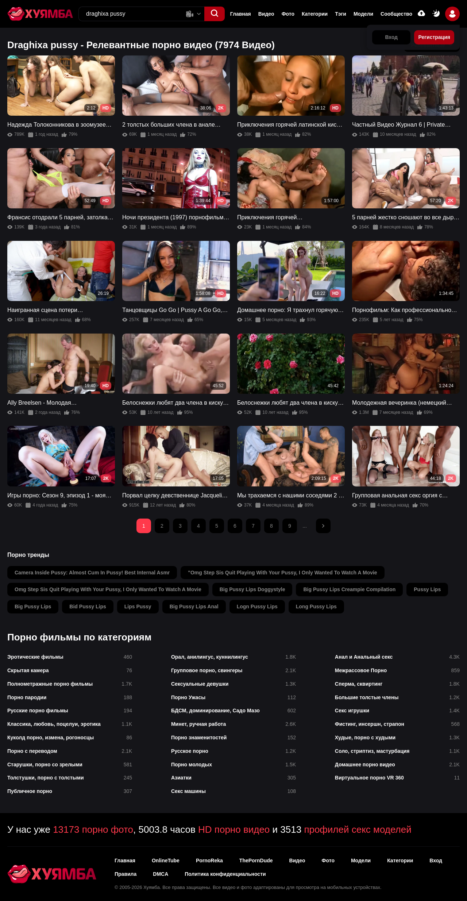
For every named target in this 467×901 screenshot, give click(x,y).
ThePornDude (256, 860)
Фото (288, 14)
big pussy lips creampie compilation (349, 589)
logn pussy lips (257, 606)
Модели (363, 14)
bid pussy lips (87, 606)
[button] (214, 14)
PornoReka (209, 860)
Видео (266, 14)
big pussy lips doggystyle (252, 589)
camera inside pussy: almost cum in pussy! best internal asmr (92, 572)
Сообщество (396, 14)
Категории (315, 14)
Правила (125, 874)
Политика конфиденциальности (225, 874)
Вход (435, 860)
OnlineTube (166, 860)
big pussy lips (33, 606)
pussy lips (427, 589)
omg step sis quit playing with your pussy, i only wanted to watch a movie (108, 589)
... (304, 526)
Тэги (340, 14)
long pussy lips (316, 606)
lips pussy (137, 606)
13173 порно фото (93, 829)
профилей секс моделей (357, 829)
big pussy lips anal (194, 606)
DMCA (160, 874)
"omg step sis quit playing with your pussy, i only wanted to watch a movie (282, 572)
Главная (240, 14)
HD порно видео (234, 829)
